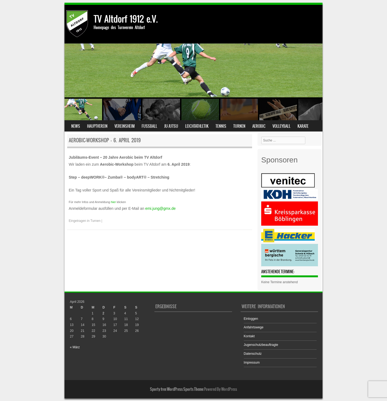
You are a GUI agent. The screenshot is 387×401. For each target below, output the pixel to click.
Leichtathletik (197, 126)
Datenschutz (253, 354)
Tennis (221, 126)
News (75, 126)
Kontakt (249, 336)
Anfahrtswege (253, 327)
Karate (303, 126)
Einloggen (251, 319)
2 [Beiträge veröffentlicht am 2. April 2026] (103, 313)
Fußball (149, 126)
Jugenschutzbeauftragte (261, 345)
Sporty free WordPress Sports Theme (176, 389)
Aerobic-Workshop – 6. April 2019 (105, 140)
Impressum (252, 362)
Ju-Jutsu (171, 126)
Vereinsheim (124, 126)
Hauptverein (97, 126)
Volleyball (282, 126)
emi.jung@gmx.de (160, 208)
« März (75, 347)
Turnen (239, 126)
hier (113, 202)
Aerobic (259, 126)
